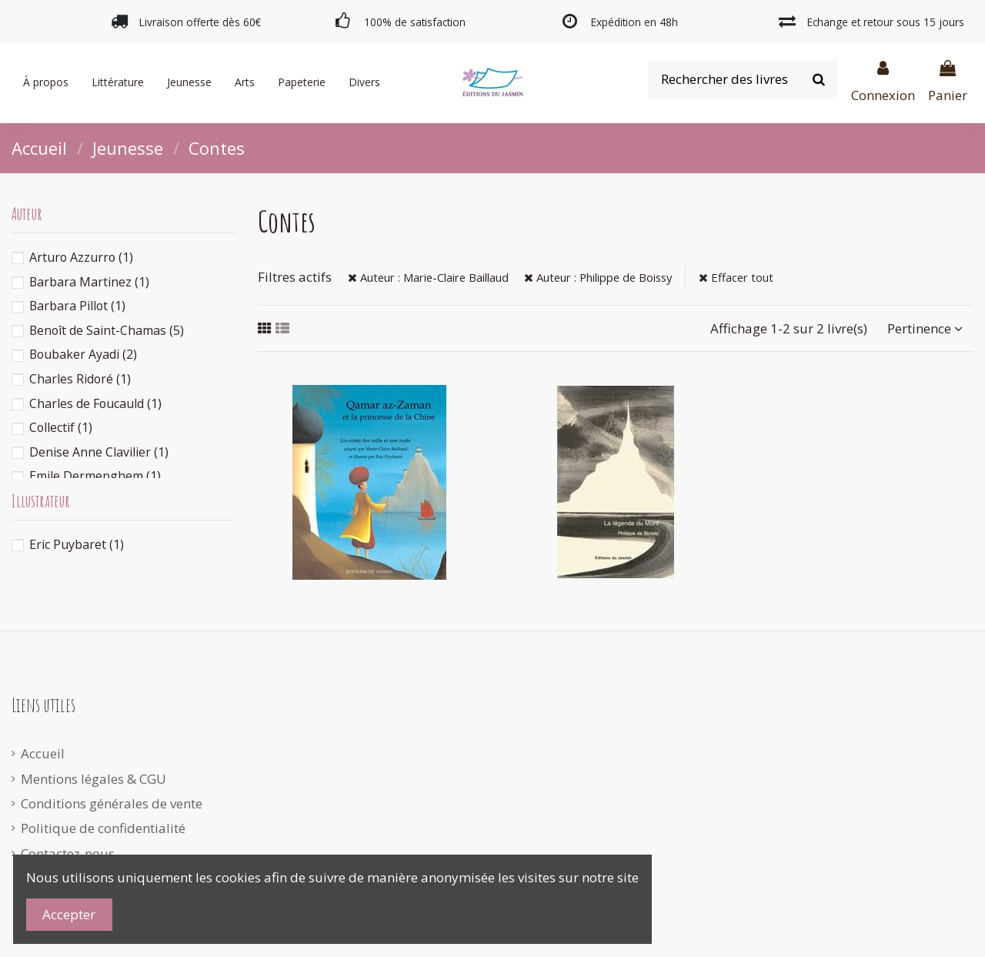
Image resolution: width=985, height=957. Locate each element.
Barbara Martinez (89, 281)
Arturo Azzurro (81, 257)
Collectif (60, 427)
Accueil (43, 753)
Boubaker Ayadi (83, 354)
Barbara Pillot (77, 305)
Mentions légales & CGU (93, 779)
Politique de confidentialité (103, 828)
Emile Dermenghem (95, 475)
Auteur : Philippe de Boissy (598, 277)
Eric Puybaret (76, 544)
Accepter (68, 914)
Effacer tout (736, 277)
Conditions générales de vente (111, 803)
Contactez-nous (68, 853)
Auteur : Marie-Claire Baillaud (428, 277)
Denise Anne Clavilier (99, 451)
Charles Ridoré (80, 378)
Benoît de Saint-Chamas (106, 330)
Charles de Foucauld (95, 403)
